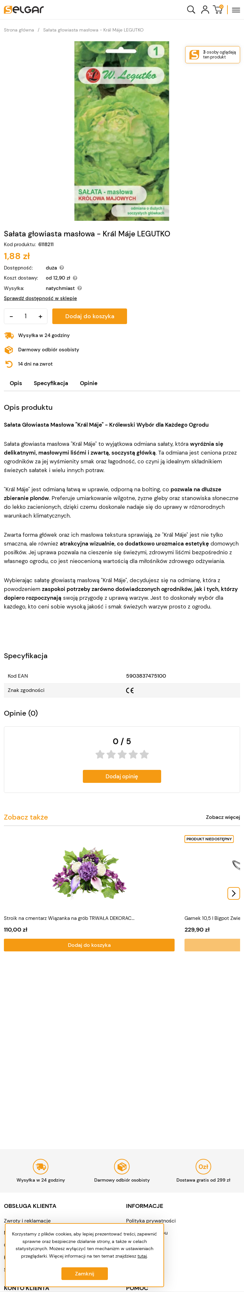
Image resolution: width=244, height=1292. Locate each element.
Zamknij (84, 1273)
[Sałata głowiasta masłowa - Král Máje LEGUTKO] (122, 131)
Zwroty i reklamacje (27, 1220)
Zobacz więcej (223, 817)
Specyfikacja (51, 383)
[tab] (16, 383)
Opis (16, 383)
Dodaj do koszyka (89, 316)
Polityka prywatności (151, 1220)
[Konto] (205, 10)
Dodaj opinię (122, 776)
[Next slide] (233, 895)
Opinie (88, 383)
